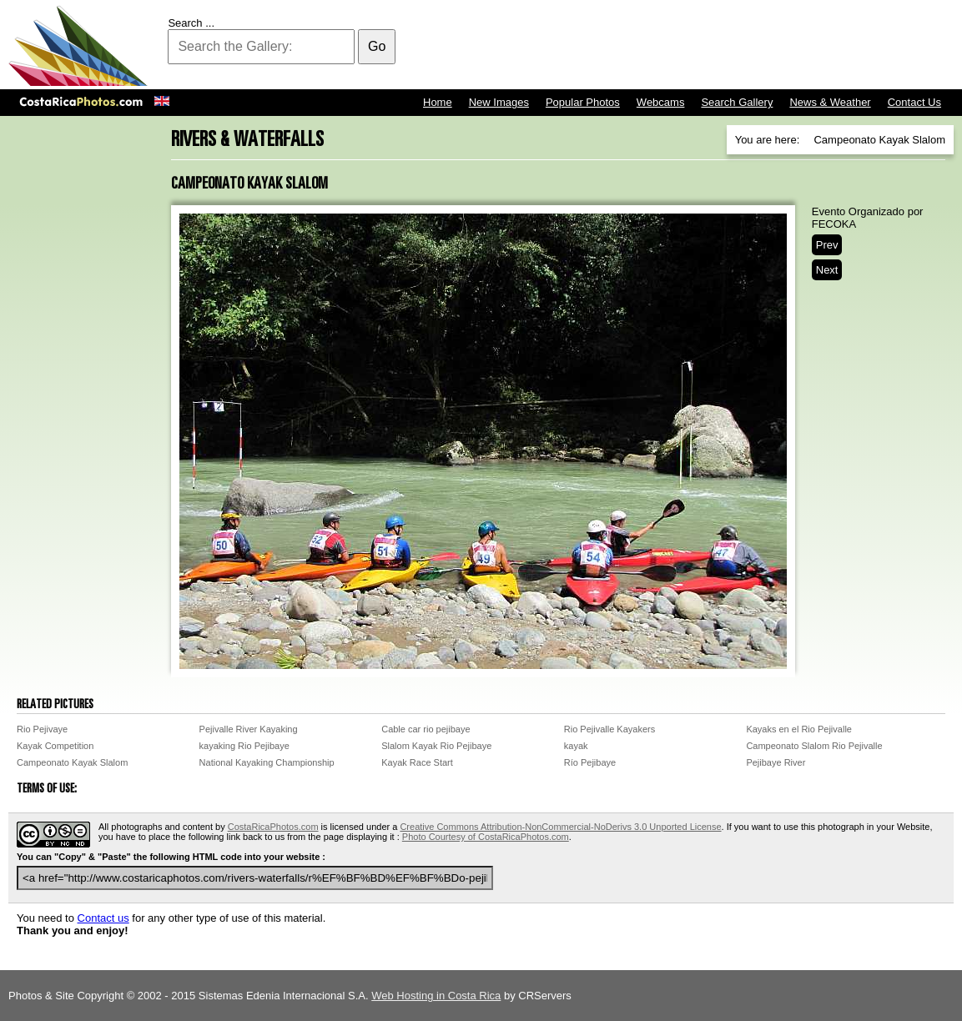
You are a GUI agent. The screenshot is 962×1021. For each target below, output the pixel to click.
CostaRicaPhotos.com (273, 827)
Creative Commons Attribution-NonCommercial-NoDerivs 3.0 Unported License (560, 827)
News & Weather (829, 102)
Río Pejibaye (590, 762)
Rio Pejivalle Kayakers (609, 729)
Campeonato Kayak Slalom (72, 762)
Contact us (103, 918)
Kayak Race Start (417, 762)
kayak (576, 746)
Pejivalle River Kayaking (248, 729)
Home (437, 102)
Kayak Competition (55, 746)
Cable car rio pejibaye (425, 729)
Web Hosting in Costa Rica (436, 995)
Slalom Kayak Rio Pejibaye (436, 746)
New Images (499, 102)
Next (827, 270)
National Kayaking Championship (267, 762)
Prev (827, 245)
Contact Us (914, 102)
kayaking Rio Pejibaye (244, 746)
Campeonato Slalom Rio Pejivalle (814, 746)
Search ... (191, 23)
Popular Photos (583, 102)
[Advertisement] (650, 45)
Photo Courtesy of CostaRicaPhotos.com (485, 837)
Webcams (661, 102)
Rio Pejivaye (42, 729)
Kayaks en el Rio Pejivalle (799, 729)
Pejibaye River (775, 762)
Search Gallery (737, 102)
